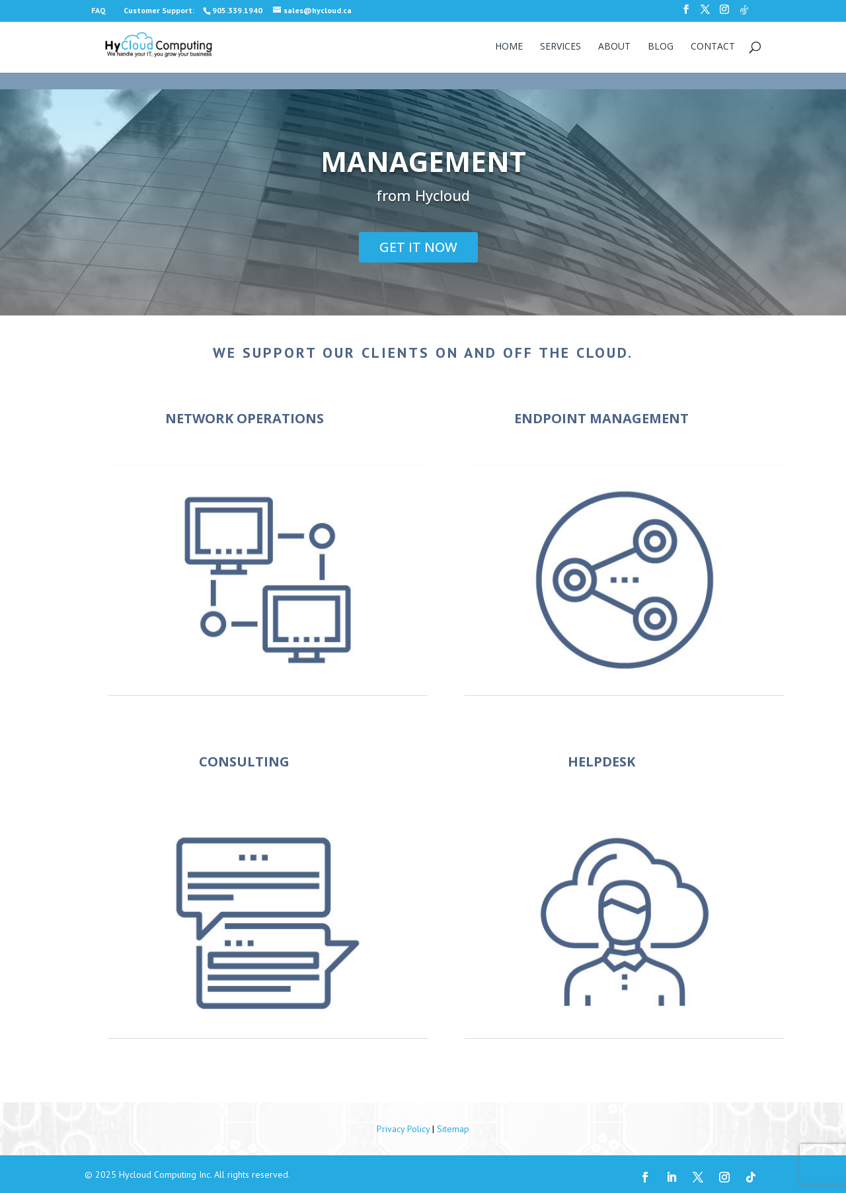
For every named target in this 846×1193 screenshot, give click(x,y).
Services (560, 47)
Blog (660, 47)
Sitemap (453, 1129)
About (614, 47)
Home (509, 47)
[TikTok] (744, 13)
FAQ (98, 10)
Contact (713, 47)
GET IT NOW (418, 247)
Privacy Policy (403, 1129)
